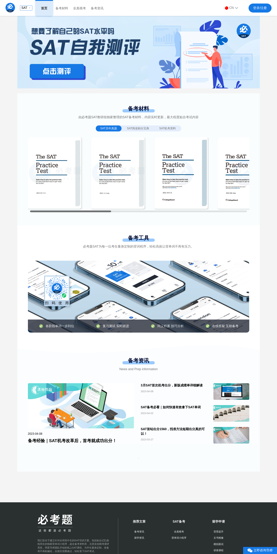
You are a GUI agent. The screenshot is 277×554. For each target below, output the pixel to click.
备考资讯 (97, 8)
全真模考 (79, 8)
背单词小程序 (179, 537)
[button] (26, 8)
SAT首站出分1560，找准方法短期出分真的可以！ (173, 431)
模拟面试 (218, 544)
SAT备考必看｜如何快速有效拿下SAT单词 (171, 407)
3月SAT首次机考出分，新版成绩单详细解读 (172, 385)
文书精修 (218, 537)
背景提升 (218, 531)
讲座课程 (218, 550)
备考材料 (61, 8)
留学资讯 (139, 537)
